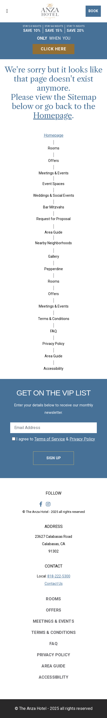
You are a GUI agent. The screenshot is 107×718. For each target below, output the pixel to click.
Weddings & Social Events (53, 195)
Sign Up (53, 458)
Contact (53, 566)
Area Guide (53, 232)
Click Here (53, 49)
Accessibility (53, 368)
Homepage (52, 115)
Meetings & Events (54, 173)
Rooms (53, 148)
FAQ (53, 331)
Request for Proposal (53, 219)
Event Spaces (53, 184)
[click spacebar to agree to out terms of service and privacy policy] (13, 438)
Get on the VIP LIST (53, 392)
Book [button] (93, 11)
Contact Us (54, 584)
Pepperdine (53, 269)
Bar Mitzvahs (53, 207)
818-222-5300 (58, 576)
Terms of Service (49, 439)
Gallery (53, 256)
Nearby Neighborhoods (53, 243)
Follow (53, 493)
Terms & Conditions (53, 319)
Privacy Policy (53, 344)
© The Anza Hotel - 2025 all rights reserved (53, 512)
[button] (10, 11)
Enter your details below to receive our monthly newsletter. (53, 409)
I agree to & (53, 439)
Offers (53, 161)
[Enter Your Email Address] (53, 427)
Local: (53, 576)
